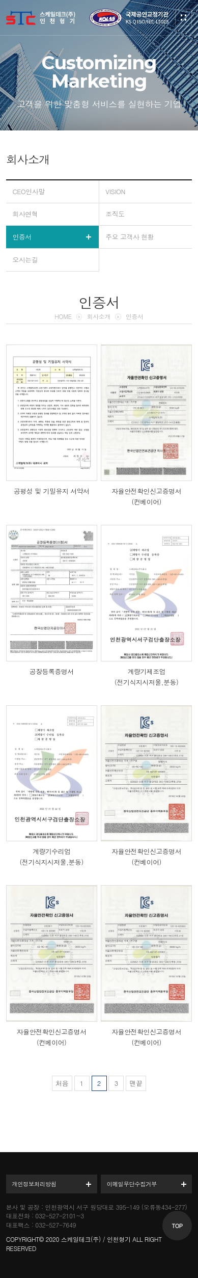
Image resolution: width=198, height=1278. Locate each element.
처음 (62, 1083)
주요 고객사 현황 (129, 237)
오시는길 (25, 259)
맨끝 (136, 1083)
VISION (115, 191)
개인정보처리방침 (34, 1184)
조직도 (114, 214)
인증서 (21, 237)
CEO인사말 (28, 191)
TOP (177, 1225)
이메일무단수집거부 (132, 1184)
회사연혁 (25, 214)
